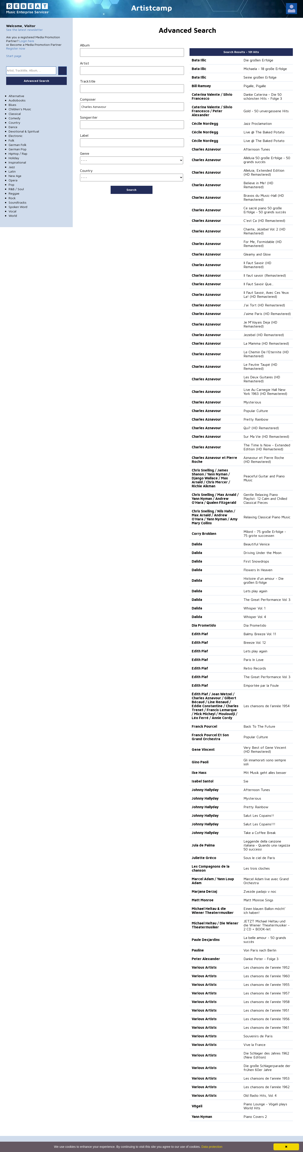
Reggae (14, 193)
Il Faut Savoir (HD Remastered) (257, 265)
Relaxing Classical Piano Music (267, 517)
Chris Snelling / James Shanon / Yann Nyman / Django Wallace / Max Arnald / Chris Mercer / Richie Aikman (211, 478)
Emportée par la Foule (261, 685)
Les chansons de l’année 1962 (267, 1087)
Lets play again (255, 591)
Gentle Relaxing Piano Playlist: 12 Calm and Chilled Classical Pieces (265, 498)
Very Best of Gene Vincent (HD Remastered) (265, 749)
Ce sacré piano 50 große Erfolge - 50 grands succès (265, 210)
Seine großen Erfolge (260, 77)
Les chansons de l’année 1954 (267, 706)
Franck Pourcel (204, 726)
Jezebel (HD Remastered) (264, 335)
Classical (15, 114)
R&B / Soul (16, 189)
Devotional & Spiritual (24, 131)
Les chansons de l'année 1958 (267, 1002)
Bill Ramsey (201, 86)
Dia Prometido (204, 625)
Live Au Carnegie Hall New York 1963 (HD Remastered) (265, 392)
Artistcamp (151, 7)
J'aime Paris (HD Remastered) (267, 314)
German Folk (17, 145)
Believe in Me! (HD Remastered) (258, 185)
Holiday (14, 158)
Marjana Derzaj (204, 891)
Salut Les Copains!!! (259, 824)
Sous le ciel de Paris (259, 858)
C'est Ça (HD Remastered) (264, 221)
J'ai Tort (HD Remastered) (264, 305)
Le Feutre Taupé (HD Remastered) (260, 366)
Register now (15, 48)
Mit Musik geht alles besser (265, 773)
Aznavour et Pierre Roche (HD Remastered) (264, 460)
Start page (13, 56)
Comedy (14, 118)
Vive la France (255, 1045)
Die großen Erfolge (258, 60)
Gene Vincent (203, 749)
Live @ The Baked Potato (264, 132)
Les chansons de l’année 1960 (267, 976)
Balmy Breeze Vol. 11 (260, 634)
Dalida (197, 544)
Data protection (211, 1146)
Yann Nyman (202, 1117)
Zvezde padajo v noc (260, 891)
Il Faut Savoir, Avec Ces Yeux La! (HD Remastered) (266, 294)
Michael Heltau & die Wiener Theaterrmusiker (213, 911)
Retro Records (255, 668)
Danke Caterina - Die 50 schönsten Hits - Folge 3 (263, 96)
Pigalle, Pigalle (255, 86)
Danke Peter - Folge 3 (261, 959)
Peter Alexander (206, 959)
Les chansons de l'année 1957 (267, 993)
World (13, 215)
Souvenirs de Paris (258, 1036)
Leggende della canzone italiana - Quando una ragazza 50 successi (267, 845)
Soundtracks (17, 202)
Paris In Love (254, 660)
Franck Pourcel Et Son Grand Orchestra (210, 737)
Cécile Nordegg (205, 123)
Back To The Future (259, 726)
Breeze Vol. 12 (255, 642)
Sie (246, 781)
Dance (13, 127)
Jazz (12, 167)
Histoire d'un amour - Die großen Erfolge (264, 580)
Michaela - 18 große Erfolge (265, 69)
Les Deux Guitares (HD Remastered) (262, 379)
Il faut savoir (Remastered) (265, 275)
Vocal (12, 211)
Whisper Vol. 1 (255, 608)
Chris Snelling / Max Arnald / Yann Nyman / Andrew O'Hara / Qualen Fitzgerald (215, 498)
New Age (15, 176)
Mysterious (252, 402)
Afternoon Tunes (257, 149)
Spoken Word (18, 207)
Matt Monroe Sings (258, 900)
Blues (12, 105)
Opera (13, 180)
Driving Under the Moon (262, 553)
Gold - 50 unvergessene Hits (266, 111)
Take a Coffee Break (260, 833)
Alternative (16, 96)
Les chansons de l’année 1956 (267, 1019)
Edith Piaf (200, 634)
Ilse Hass (199, 773)
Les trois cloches (257, 868)
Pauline (198, 950)
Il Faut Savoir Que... (258, 284)
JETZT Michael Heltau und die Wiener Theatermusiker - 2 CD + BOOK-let (267, 925)
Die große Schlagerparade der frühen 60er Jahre (267, 1068)
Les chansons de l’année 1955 (267, 984)
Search (131, 189)
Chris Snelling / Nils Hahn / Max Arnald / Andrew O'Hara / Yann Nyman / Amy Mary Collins (215, 517)
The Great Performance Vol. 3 (267, 600)
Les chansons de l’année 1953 (267, 1078)
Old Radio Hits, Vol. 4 (260, 1095)
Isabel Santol (202, 781)
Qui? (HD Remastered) (261, 428)
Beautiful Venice (257, 544)
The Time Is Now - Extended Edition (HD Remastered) (267, 447)
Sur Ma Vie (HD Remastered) (266, 436)
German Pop (17, 149)
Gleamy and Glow (257, 254)
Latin (12, 171)
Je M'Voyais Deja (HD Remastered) (260, 324)
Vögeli (197, 1106)
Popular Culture (256, 411)
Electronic (15, 136)
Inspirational (17, 162)
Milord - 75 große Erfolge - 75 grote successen (265, 533)
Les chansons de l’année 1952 (267, 967)
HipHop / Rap (18, 153)
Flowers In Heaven (258, 570)
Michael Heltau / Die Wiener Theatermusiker (215, 925)
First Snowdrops (256, 561)
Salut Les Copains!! (259, 815)
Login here (26, 41)
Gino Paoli (200, 762)
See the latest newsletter (24, 29)
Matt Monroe (203, 900)
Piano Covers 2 (255, 1117)
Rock (12, 198)
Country (14, 122)
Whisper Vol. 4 (255, 617)
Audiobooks (17, 100)
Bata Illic (199, 60)
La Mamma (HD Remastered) (266, 343)
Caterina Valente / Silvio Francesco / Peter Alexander (212, 111)
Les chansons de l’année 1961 (266, 1027)
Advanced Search (36, 81)
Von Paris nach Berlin (260, 950)
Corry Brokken (204, 534)
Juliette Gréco (204, 858)
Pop (11, 184)
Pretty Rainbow (256, 419)
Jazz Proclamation (258, 123)
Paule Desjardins (206, 940)
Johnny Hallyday (205, 790)
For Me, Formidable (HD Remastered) (263, 244)
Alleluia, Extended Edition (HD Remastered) (264, 172)
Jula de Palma (203, 845)
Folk (11, 140)
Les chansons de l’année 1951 (266, 1010)
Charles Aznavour (206, 149)
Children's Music (20, 109)
